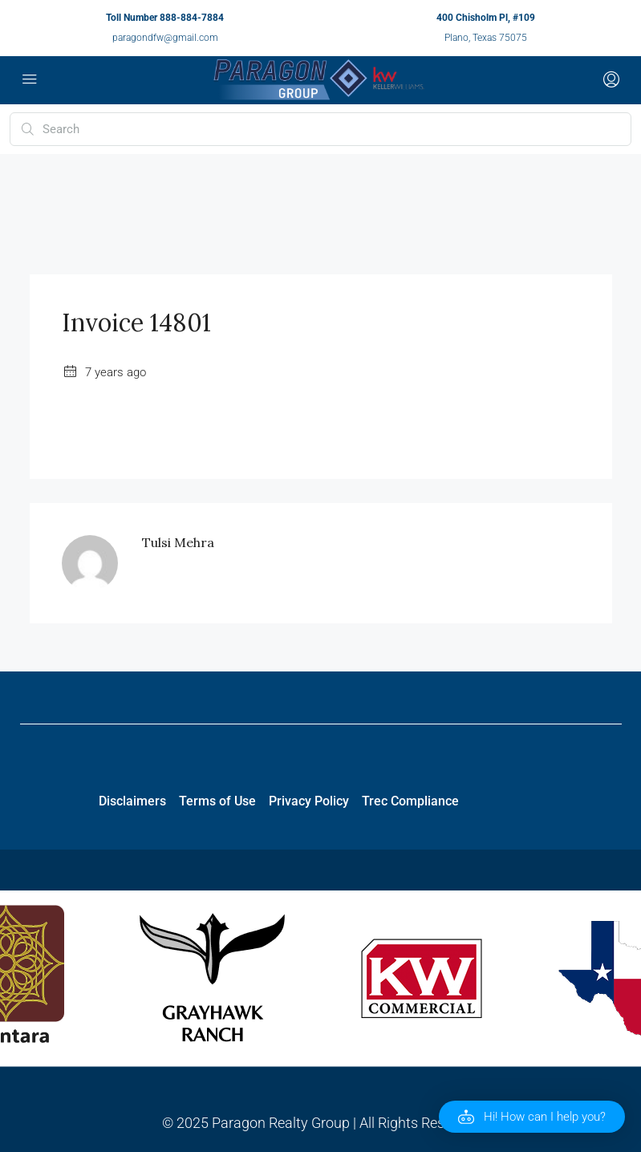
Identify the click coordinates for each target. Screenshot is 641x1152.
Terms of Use (217, 801)
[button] (532, 1117)
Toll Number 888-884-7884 (165, 17)
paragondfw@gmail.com (165, 37)
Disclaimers (132, 801)
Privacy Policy (309, 801)
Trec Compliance (410, 801)
